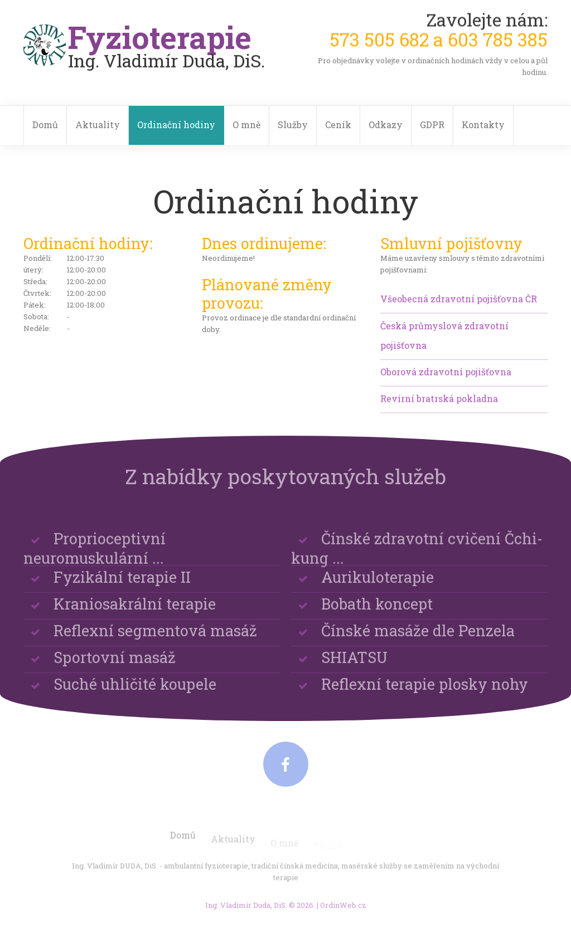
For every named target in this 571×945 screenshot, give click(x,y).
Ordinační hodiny (176, 124)
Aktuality (97, 124)
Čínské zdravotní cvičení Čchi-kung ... (417, 563)
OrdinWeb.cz (343, 909)
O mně (246, 124)
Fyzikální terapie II (122, 584)
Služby (293, 124)
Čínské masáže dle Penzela (418, 637)
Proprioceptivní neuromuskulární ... (94, 563)
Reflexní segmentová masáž (155, 637)
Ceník (338, 124)
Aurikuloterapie (377, 584)
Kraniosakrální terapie (135, 611)
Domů (45, 124)
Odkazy (386, 124)
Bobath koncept (377, 611)
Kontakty (483, 124)
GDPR (432, 124)
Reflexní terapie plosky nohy (424, 691)
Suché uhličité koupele (135, 691)
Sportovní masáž (115, 664)
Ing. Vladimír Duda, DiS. (246, 909)
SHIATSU (354, 664)
